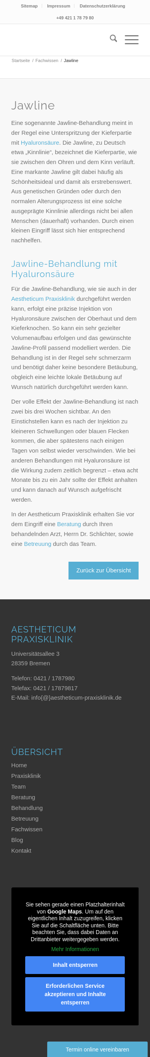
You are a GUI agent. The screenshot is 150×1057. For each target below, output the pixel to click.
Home (19, 765)
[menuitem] (29, 6)
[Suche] (109, 40)
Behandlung (27, 807)
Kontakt (21, 850)
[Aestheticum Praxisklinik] (57, 40)
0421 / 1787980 (53, 678)
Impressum (58, 6)
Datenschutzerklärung (103, 6)
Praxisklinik (26, 775)
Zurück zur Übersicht (103, 570)
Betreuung (37, 543)
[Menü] (128, 40)
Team (18, 786)
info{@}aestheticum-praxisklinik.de (76, 697)
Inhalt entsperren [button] (75, 965)
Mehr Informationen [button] (75, 949)
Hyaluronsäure (40, 142)
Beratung (69, 524)
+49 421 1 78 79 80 (75, 17)
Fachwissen (27, 829)
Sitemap (29, 6)
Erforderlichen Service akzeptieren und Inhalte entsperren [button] (75, 994)
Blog (17, 839)
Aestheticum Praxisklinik (43, 298)
